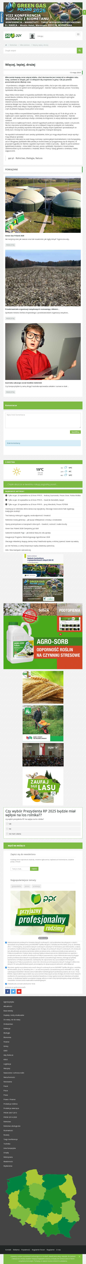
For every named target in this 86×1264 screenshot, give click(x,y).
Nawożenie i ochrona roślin (13, 1073)
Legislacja (7, 1064)
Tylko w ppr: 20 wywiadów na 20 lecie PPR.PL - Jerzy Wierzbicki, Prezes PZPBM (38, 504)
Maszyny (6, 1068)
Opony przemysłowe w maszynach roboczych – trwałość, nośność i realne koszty (36, 524)
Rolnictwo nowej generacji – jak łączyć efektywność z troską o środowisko (33, 520)
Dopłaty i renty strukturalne (13, 1015)
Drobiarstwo (8, 1024)
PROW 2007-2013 (10, 1113)
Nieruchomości (9, 1077)
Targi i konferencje (10, 1139)
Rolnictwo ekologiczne (11, 1126)
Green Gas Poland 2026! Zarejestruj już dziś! (22, 528)
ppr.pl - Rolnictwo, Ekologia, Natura (25, 158)
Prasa (5, 1095)
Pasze (5, 1086)
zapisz (34, 869)
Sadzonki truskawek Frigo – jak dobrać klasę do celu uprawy (28, 533)
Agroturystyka (8, 1002)
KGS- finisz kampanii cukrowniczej (18, 550)
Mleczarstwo (25, 45)
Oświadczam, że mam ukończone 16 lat (20, 984)
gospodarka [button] (16, 886)
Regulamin (51, 1250)
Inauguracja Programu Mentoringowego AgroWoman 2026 (27, 537)
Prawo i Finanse (9, 1099)
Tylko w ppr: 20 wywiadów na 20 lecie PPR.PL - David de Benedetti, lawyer (36, 500)
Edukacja (6, 1028)
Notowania (7, 1082)
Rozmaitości (8, 1130)
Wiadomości (8, 1161)
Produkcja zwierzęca (11, 1108)
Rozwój (6, 1135)
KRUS (5, 1059)
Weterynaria (8, 1157)
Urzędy (6, 1153)
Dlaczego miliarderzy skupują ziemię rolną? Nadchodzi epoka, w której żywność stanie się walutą (42, 541)
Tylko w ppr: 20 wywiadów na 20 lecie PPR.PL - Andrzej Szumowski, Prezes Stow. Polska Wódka (44, 495)
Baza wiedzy (8, 1011)
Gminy (5, 1046)
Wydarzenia (7, 1166)
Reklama (16, 1250)
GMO (5, 1051)
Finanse (6, 1042)
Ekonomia (7, 1037)
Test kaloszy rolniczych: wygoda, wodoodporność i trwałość (28, 515)
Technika (6, 1144)
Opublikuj (75, 432)
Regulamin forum (38, 1250)
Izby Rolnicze (8, 1055)
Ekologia (6, 1033)
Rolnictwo (13, 45)
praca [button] (27, 886)
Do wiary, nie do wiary (11, 1019)
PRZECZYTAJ (10, 245)
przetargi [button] (36, 886)
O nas (58, 1250)
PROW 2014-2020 (10, 1117)
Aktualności (7, 1006)
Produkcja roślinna (10, 1104)
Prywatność (25, 1250)
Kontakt (8, 1250)
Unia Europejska (9, 1148)
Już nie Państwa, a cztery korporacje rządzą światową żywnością (29, 546)
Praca (5, 1090)
